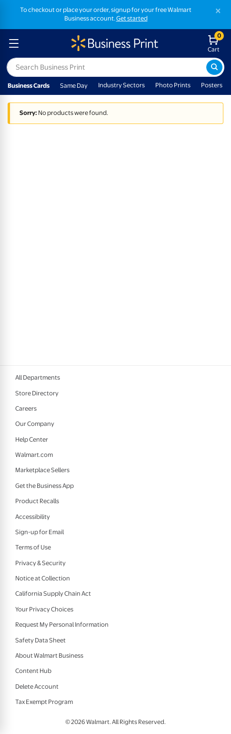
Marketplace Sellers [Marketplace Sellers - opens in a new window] (42, 470)
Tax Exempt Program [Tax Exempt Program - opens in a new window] (44, 701)
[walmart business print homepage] (114, 43)
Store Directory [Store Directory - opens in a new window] (37, 393)
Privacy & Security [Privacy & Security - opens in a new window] (40, 563)
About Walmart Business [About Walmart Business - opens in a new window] (49, 655)
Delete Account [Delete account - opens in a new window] (37, 686)
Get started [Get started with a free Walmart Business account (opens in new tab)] (132, 18)
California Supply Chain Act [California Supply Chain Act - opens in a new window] (53, 593)
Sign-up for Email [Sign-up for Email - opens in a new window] (39, 532)
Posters (211, 85)
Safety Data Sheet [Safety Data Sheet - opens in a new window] (40, 640)
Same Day (74, 85)
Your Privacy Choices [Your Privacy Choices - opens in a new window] (44, 609)
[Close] (218, 10)
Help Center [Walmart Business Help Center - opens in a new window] (31, 439)
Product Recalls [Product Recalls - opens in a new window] (37, 501)
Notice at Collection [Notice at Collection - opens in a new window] (42, 578)
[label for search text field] (106, 67)
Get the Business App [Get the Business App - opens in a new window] (44, 485)
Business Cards (29, 85)
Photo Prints (173, 85)
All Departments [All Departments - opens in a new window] (37, 377)
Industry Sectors (121, 85)
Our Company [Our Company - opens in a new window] (34, 423)
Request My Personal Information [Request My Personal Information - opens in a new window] (62, 624)
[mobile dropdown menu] (14, 43)
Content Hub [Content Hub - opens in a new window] (33, 670)
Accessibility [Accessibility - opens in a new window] (32, 516)
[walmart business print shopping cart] (215, 43)
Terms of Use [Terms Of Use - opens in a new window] (33, 547)
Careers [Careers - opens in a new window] (26, 408)
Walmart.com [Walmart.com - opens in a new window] (34, 454)
